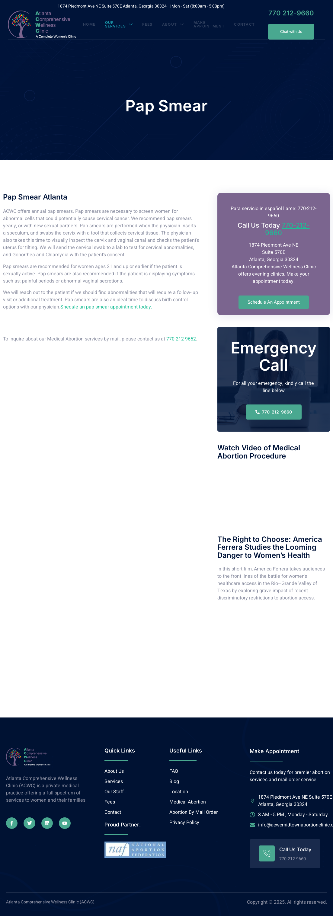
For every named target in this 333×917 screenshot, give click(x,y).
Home (86, 27)
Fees (147, 27)
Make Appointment (211, 27)
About (174, 27)
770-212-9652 (181, 345)
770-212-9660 (287, 235)
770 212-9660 (273, 13)
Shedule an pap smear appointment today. (106, 313)
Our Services (118, 27)
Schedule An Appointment (274, 308)
